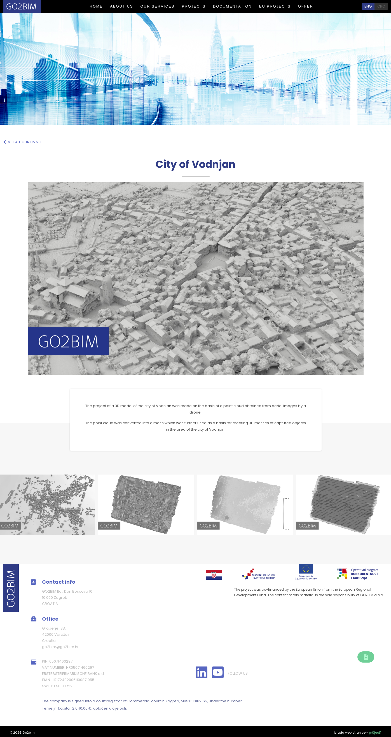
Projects (193, 6)
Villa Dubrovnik (25, 142)
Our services (157, 6)
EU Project (256, 641)
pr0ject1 (375, 732)
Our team (205, 641)
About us (121, 6)
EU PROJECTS (275, 6)
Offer (305, 6)
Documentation (232, 6)
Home (96, 6)
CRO (381, 6)
